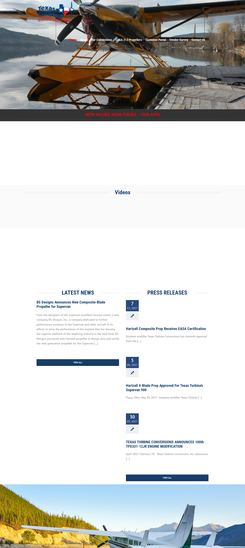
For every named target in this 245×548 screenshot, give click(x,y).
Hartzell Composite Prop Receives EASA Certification (166, 329)
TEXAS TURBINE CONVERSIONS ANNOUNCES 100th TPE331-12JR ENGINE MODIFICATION (165, 444)
